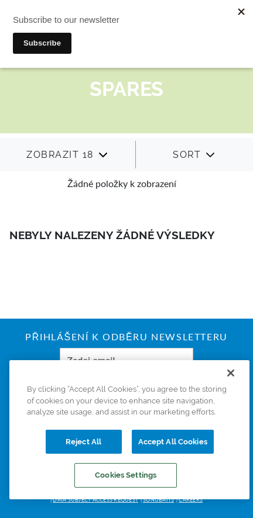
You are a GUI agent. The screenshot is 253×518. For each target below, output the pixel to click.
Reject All (83, 441)
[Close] (231, 373)
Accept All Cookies (172, 441)
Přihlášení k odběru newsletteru (126, 338)
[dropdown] (67, 154)
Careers (191, 499)
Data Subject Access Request (95, 499)
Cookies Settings (125, 475)
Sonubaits (158, 499)
